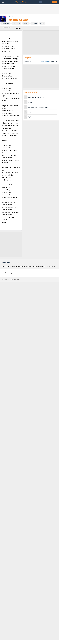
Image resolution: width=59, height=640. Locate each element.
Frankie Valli (10, 17)
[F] (1, 279)
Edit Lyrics (18, 28)
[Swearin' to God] (15, 279)
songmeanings (45, 61)
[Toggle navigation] (3, 2)
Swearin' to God (18, 20)
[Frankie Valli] (6, 279)
